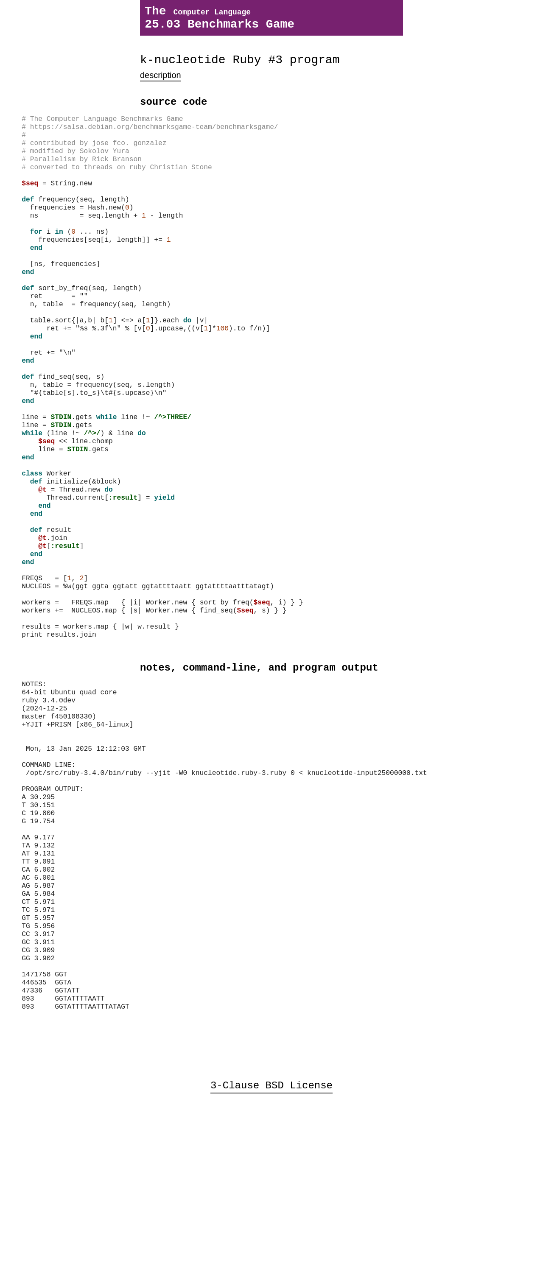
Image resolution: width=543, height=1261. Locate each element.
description (160, 84)
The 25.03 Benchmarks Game (219, 21)
